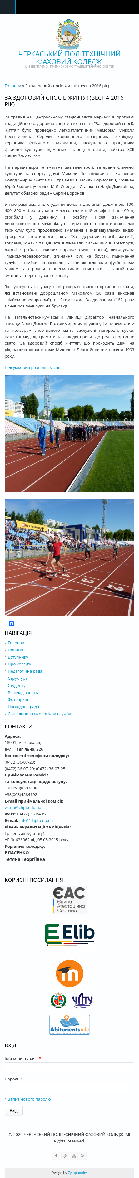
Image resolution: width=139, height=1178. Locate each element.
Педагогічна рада (25, 671)
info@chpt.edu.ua (36, 820)
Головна (13, 86)
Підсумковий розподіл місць (33, 367)
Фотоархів (18, 699)
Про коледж (19, 664)
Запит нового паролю (29, 1099)
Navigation (8, 7)
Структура (17, 678)
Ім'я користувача (23, 1058)
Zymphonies (77, 1172)
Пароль (14, 1079)
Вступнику (18, 657)
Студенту (16, 685)
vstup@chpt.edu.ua (23, 807)
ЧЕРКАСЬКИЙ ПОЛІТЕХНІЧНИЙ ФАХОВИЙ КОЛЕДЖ (69, 57)
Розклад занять (23, 692)
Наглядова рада (23, 706)
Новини (15, 650)
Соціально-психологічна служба (39, 714)
